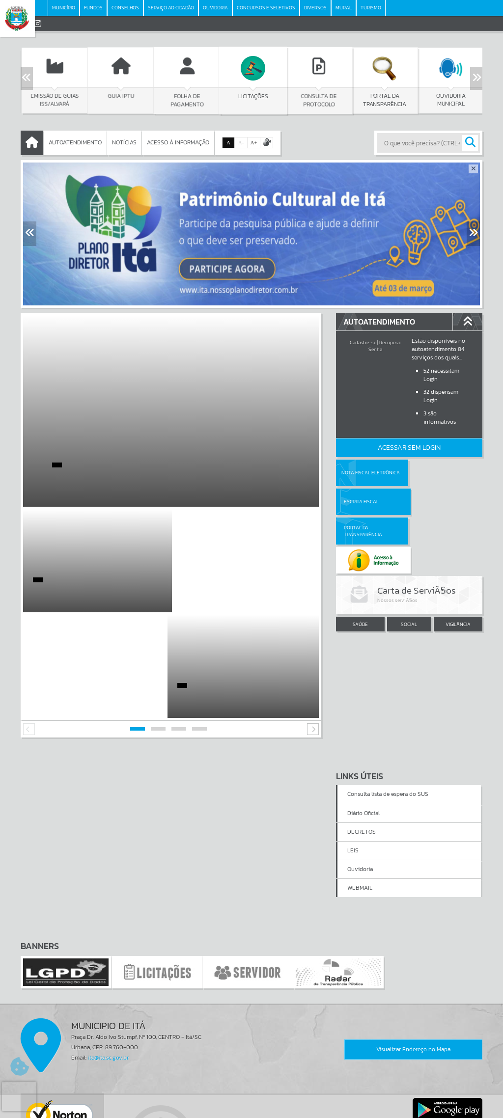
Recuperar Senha (384, 346)
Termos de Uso (251, 1100)
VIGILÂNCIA (458, 566)
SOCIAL (409, 566)
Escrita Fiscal (434, 472)
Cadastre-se (363, 342)
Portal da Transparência (363, 501)
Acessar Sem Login (409, 447)
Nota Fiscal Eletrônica (370, 472)
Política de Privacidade (251, 1108)
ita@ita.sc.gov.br (108, 952)
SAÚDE (360, 566)
